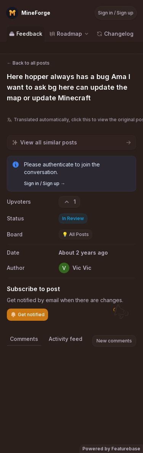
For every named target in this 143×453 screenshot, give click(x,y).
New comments (114, 341)
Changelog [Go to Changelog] (114, 33)
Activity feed (65, 339)
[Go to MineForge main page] (28, 13)
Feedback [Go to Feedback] (25, 33)
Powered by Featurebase (111, 448)
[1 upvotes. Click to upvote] (69, 201)
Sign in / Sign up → (44, 183)
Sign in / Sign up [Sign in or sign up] (115, 13)
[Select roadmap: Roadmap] (69, 33)
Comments (24, 339)
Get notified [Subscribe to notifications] (27, 315)
